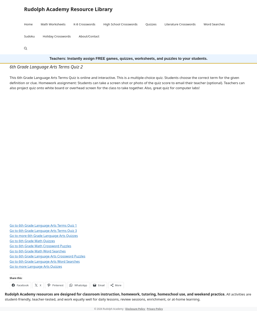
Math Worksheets (53, 24)
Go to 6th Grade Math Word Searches (38, 251)
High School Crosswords (120, 24)
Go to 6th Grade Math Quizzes (32, 241)
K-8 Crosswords (84, 24)
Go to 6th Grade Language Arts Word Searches (45, 261)
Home (28, 24)
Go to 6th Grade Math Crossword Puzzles (40, 246)
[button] (25, 48)
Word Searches (214, 24)
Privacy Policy (155, 309)
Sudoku (29, 36)
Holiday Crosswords (57, 36)
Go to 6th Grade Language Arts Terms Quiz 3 (43, 230)
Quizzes (151, 24)
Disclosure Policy (135, 309)
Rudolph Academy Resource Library (68, 9)
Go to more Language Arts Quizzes (36, 266)
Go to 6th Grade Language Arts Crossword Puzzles (47, 256)
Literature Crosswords (180, 24)
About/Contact (89, 36)
